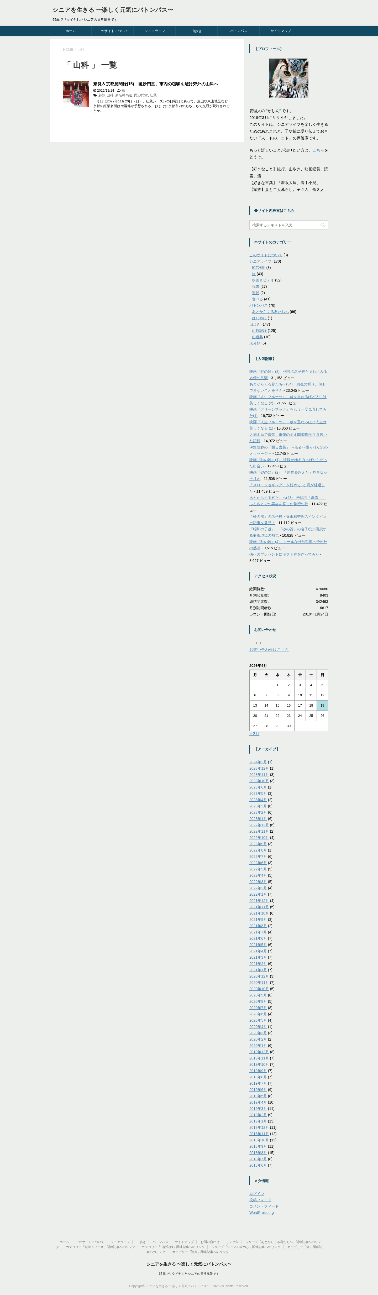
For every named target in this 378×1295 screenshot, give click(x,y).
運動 (255, 293)
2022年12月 (259, 825)
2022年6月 (258, 863)
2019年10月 (259, 1064)
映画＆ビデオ (263, 280)
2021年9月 (258, 919)
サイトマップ (281, 31)
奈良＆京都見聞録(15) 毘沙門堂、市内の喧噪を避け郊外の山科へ (155, 84)
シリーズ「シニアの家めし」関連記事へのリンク (246, 1247)
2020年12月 (259, 976)
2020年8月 (258, 1001)
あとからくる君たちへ (270, 312)
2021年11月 (259, 907)
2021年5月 (258, 945)
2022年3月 (258, 882)
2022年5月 (258, 869)
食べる (257, 299)
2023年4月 (258, 800)
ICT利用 (258, 267)
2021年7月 (258, 932)
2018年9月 (258, 1146)
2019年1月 (258, 1121)
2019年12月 (259, 1052)
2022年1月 (258, 894)
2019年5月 (258, 1096)
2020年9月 (258, 995)
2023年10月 (259, 781)
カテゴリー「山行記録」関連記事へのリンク (173, 1247)
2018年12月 (259, 1127)
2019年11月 (259, 1058)
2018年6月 (258, 1165)
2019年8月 (258, 1077)
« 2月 (254, 734)
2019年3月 (258, 1108)
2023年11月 (259, 774)
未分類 (254, 343)
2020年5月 (258, 1020)
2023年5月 (258, 793)
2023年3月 (258, 806)
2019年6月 (258, 1090)
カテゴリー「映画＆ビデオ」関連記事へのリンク (100, 1247)
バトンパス (238, 31)
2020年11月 (259, 982)
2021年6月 (258, 938)
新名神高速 (123, 95)
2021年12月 (259, 901)
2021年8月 (258, 926)
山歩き (197, 31)
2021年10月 (259, 913)
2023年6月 (258, 787)
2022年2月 (258, 888)
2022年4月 (258, 875)
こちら (318, 150)
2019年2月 (258, 1115)
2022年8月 (258, 850)
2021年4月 (258, 951)
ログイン (256, 1194)
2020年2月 (258, 1039)
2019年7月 (258, 1083)
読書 (255, 286)
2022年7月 (258, 856)
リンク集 (232, 1242)
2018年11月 (259, 1134)
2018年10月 (259, 1140)
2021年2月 (258, 964)
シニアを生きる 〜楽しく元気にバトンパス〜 (112, 10)
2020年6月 (258, 1014)
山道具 (257, 337)
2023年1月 (258, 819)
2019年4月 (258, 1102)
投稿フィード (260, 1200)
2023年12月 (259, 768)
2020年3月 (258, 1033)
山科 (110, 95)
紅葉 (153, 95)
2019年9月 (258, 1071)
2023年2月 (258, 812)
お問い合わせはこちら (269, 649)
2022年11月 (259, 831)
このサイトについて (112, 31)
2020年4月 (258, 1027)
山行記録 (259, 330)
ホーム (71, 31)
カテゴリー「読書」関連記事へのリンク (200, 1252)
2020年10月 (259, 989)
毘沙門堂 (141, 95)
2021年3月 (258, 957)
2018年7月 (258, 1159)
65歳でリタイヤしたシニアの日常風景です (189, 1274)
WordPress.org (261, 1212)
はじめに (259, 318)
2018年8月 (258, 1153)
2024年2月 (258, 762)
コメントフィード (264, 1206)
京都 (101, 95)
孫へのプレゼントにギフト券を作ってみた (284, 554)
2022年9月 (258, 844)
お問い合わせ (210, 1242)
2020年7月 (258, 1008)
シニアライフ (155, 31)
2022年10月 (259, 838)
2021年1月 (258, 970)
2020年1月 (258, 1045)
